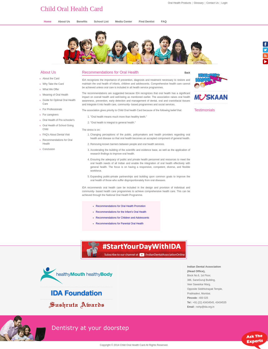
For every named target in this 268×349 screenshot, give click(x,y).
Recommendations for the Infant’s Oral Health (121, 211)
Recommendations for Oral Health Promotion (120, 206)
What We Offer (51, 89)
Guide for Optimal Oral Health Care (59, 102)
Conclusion (49, 149)
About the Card (51, 78)
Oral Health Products (179, 2)
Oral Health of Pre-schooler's (59, 120)
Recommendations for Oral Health (57, 142)
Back (187, 72)
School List (101, 21)
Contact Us (212, 2)
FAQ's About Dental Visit (56, 134)
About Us (64, 21)
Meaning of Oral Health (55, 94)
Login (224, 2)
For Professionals (52, 109)
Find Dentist (146, 21)
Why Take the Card (53, 83)
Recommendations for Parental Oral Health (119, 223)
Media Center (123, 21)
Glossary (199, 2)
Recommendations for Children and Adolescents (122, 217)
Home (47, 21)
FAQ (164, 21)
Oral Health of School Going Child (58, 127)
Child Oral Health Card (72, 8)
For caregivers (51, 114)
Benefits (82, 21)
